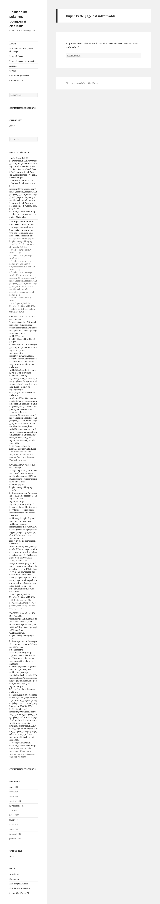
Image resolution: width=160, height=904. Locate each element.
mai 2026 (13, 787)
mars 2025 (14, 829)
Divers (12, 126)
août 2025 (13, 810)
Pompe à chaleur (16, 56)
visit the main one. (25, 224)
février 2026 (15, 801)
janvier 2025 (15, 838)
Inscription (14, 874)
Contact (12, 70)
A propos (13, 66)
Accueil (12, 43)
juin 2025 (13, 820)
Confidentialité (16, 80)
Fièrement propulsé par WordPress (82, 83)
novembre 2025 (16, 805)
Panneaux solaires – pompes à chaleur (18, 18)
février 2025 (15, 834)
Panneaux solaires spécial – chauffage (21, 50)
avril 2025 (13, 824)
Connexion (14, 879)
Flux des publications (18, 883)
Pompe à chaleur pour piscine (22, 61)
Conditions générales (19, 75)
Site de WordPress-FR (19, 893)
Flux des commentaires (20, 888)
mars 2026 (14, 796)
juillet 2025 (14, 815)
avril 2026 (13, 791)
